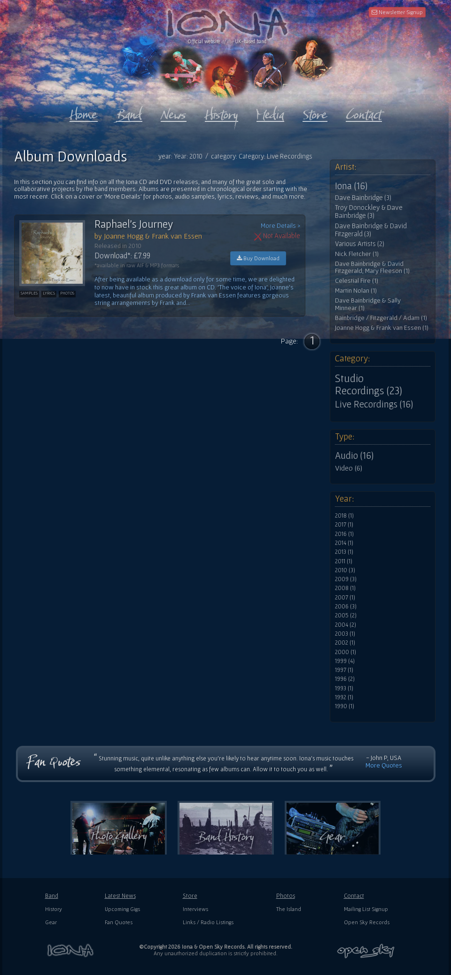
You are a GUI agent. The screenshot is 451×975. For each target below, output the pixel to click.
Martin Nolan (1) (356, 290)
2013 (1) (344, 552)
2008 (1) (345, 588)
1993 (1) (344, 688)
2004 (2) (345, 625)
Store (190, 895)
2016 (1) (344, 534)
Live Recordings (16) (374, 404)
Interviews (195, 909)
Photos (285, 895)
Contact (354, 895)
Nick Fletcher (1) (357, 253)
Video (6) (348, 468)
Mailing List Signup (366, 909)
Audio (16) (354, 455)
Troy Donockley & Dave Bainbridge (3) (369, 211)
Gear (51, 922)
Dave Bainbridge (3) (363, 197)
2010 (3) (345, 570)
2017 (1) (344, 524)
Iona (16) (351, 186)
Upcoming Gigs (122, 909)
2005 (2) (346, 615)
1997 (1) (344, 670)
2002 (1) (345, 642)
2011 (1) (343, 561)
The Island (288, 909)
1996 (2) (345, 679)
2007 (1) (345, 597)
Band (51, 895)
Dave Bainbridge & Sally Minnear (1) (368, 304)
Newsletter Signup (397, 12)
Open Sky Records (366, 922)
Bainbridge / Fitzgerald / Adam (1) (381, 317)
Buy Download (258, 258)
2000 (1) (345, 652)
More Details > (280, 225)
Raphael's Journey (133, 224)
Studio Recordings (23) (368, 384)
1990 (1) (344, 706)
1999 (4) (345, 661)
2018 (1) (344, 515)
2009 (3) (346, 579)
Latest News (120, 895)
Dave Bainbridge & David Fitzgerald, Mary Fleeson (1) (372, 267)
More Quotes (383, 765)
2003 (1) (345, 634)
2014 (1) (344, 543)
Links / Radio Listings (208, 922)
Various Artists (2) (359, 244)
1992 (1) (344, 697)
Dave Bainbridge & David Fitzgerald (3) (371, 230)
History (53, 909)
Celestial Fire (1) (356, 280)
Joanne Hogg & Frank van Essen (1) (381, 327)
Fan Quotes (118, 922)
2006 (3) (346, 606)
